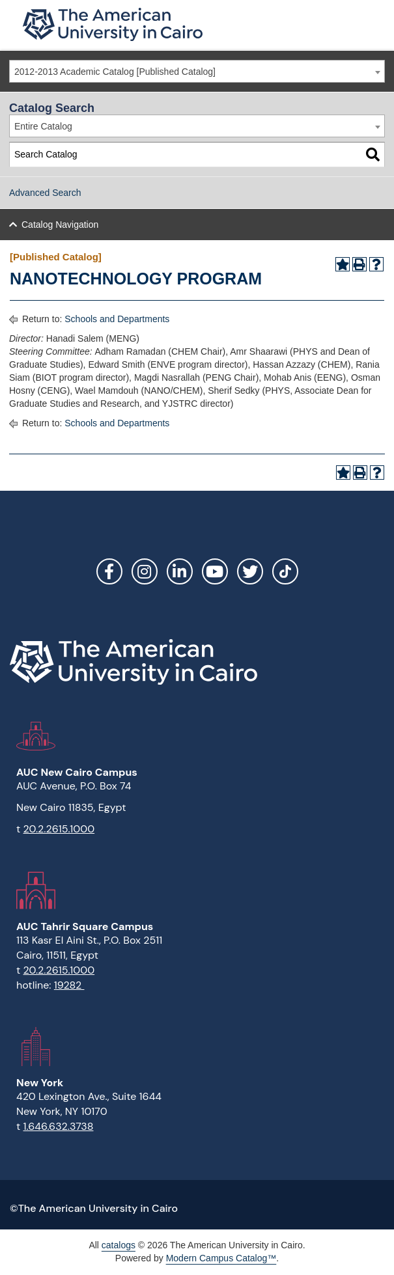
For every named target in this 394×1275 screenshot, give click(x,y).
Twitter (250, 571)
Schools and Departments (116, 319)
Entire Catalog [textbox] (43, 126)
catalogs (118, 1245)
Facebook (109, 571)
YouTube (215, 571)
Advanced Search (45, 192)
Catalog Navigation (59, 224)
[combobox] (197, 71)
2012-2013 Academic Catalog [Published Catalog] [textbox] (115, 71)
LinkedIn (180, 571)
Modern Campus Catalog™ (221, 1258)
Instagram (145, 571)
